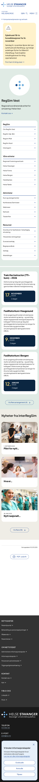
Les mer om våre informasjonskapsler (17, 756)
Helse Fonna (7, 171)
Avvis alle (19, 768)
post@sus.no (6, 736)
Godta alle (19, 762)
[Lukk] (33, 744)
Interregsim (7, 148)
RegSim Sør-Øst (9, 134)
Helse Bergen (8, 175)
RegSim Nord (7, 143)
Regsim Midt (7, 139)
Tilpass (19, 774)
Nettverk (6, 212)
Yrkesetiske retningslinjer (12, 237)
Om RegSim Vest (9, 129)
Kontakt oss (6, 113)
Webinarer (6, 207)
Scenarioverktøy (9, 241)
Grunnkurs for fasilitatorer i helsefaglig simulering (16, 231)
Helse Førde (7, 184)
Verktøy (5, 251)
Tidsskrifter (7, 216)
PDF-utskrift (21, 602)
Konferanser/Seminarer (11, 203)
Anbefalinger (7, 255)
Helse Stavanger (9, 166)
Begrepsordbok (8, 246)
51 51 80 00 (5, 728)
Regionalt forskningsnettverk (13, 161)
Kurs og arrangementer (11, 198)
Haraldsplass (7, 180)
